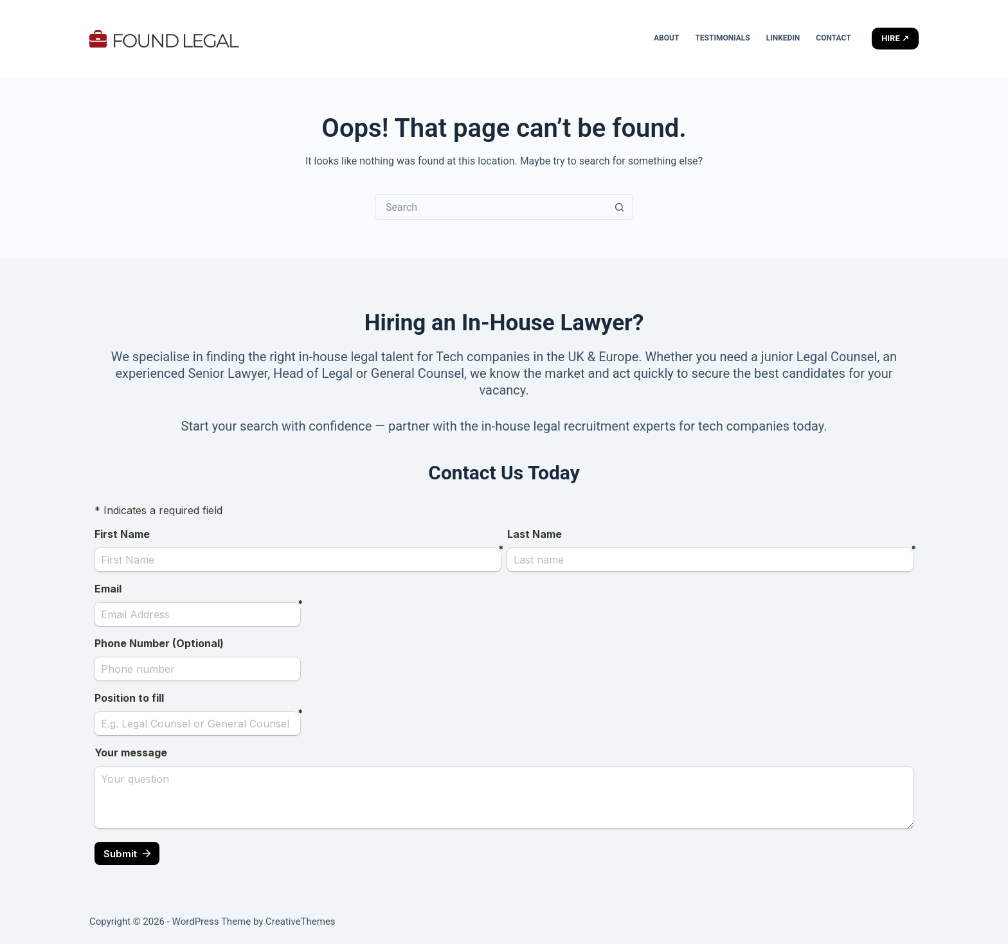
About (666, 37)
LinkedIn (783, 37)
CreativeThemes (301, 921)
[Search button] (620, 207)
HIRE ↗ (895, 38)
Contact (833, 37)
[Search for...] (491, 207)
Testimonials (722, 37)
